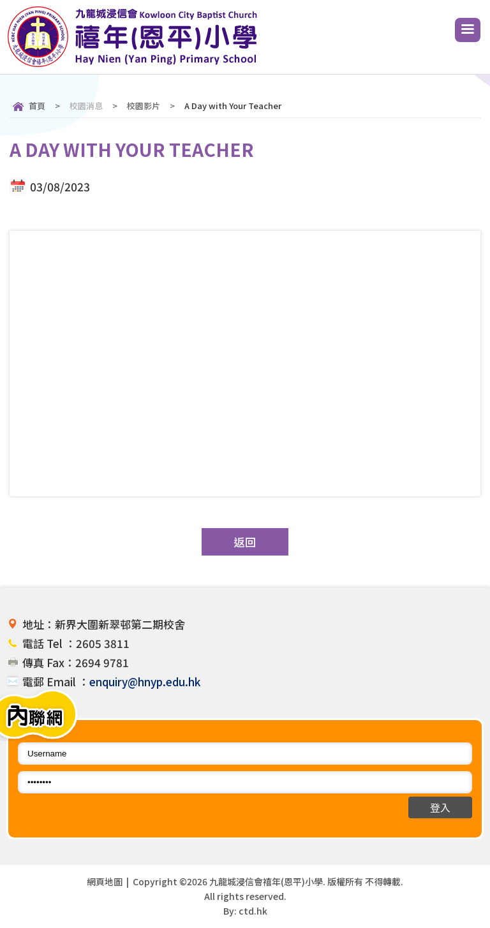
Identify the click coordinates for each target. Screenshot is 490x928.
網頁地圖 (104, 881)
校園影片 (143, 105)
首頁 (37, 105)
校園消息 (86, 105)
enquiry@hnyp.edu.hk (144, 681)
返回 (245, 542)
